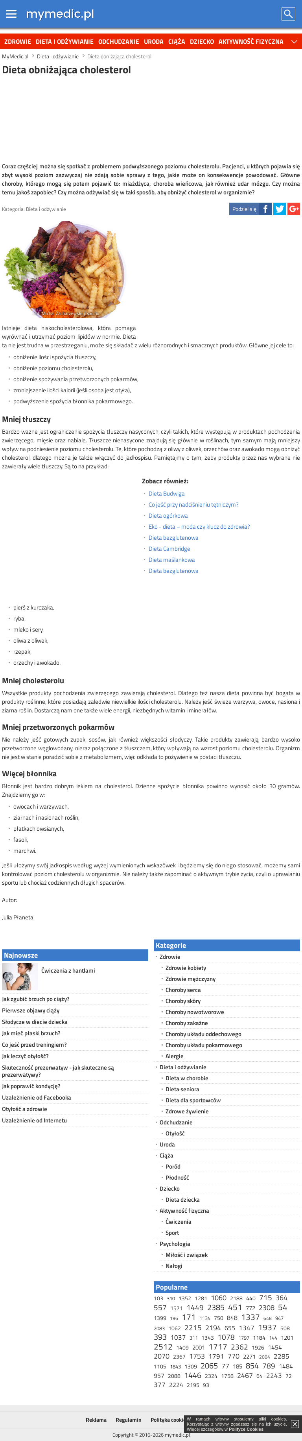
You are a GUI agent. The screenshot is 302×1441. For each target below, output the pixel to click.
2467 (245, 1375)
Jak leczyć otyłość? (25, 1056)
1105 (160, 1366)
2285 (281, 1356)
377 (160, 1384)
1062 (174, 1328)
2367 (179, 1356)
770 (233, 1356)
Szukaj (289, 14)
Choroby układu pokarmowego (204, 1045)
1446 (192, 1375)
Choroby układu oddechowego (203, 1033)
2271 (249, 1356)
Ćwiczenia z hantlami (68, 970)
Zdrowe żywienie (187, 1111)
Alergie (175, 1056)
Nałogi (174, 1265)
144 (273, 1338)
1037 (178, 1337)
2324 (211, 1376)
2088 (174, 1376)
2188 (236, 1298)
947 (279, 1318)
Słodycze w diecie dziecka (35, 1021)
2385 (216, 1307)
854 (252, 1365)
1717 (217, 1346)
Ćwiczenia (179, 1221)
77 (225, 1366)
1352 (185, 1298)
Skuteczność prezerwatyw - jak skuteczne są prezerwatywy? (58, 1071)
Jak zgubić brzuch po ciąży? (36, 998)
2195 (193, 1385)
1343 (207, 1337)
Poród (173, 1166)
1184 (259, 1337)
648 (267, 1318)
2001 (198, 1347)
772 (250, 1307)
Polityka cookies (170, 1419)
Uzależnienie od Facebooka (36, 1097)
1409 (182, 1347)
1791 (216, 1356)
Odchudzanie (118, 41)
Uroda (154, 41)
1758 (227, 1376)
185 (237, 1366)
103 (158, 1298)
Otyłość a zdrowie (24, 1108)
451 (235, 1307)
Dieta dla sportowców (193, 1100)
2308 (266, 1307)
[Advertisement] (151, 117)
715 (265, 1297)
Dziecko (202, 41)
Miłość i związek (187, 1254)
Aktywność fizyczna (251, 41)
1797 (243, 1338)
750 (218, 1318)
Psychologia (175, 1243)
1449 (195, 1307)
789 (268, 1365)
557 (160, 1307)
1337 (250, 1317)
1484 (286, 1366)
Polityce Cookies (246, 1429)
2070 (161, 1356)
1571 (176, 1308)
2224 (176, 1384)
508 (285, 1328)
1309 (190, 1366)
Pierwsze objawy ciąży (30, 1010)
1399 (160, 1318)
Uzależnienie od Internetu (34, 1120)
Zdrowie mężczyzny (190, 978)
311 (194, 1338)
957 (159, 1375)
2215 (193, 1327)
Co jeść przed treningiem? (34, 1044)
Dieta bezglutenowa (174, 537)
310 (171, 1298)
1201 (287, 1337)
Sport (172, 1232)
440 (251, 1298)
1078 (226, 1336)
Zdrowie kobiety (186, 967)
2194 (213, 1327)
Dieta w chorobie (187, 1078)
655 (230, 1328)
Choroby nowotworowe (195, 1011)
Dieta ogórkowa (168, 515)
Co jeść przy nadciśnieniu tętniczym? (194, 504)
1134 (204, 1318)
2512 (163, 1346)
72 (288, 1376)
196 (174, 1318)
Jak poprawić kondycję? (31, 1086)
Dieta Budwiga (167, 493)
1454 (275, 1347)
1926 (258, 1347)
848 (232, 1317)
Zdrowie (17, 41)
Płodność (177, 1177)
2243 (274, 1375)
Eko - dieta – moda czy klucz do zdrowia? (199, 526)
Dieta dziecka (183, 1199)
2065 (209, 1365)
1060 (218, 1297)
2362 (239, 1346)
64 (259, 1376)
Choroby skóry (183, 1000)
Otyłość (175, 1133)
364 (281, 1297)
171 (189, 1317)
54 (282, 1307)
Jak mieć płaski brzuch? (31, 1033)
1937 (267, 1327)
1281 (201, 1298)
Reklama (96, 1419)
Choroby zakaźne (187, 1022)
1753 (197, 1356)
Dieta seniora (182, 1089)
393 (160, 1337)
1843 (175, 1366)
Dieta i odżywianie (65, 41)
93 (206, 1385)
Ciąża (176, 41)
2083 (159, 1328)
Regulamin (129, 1419)
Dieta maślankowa (172, 560)
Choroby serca (183, 989)
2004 (264, 1357)
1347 (246, 1328)
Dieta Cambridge (169, 548)
